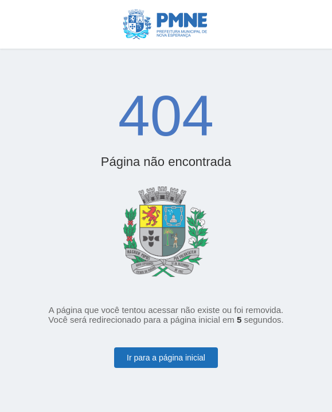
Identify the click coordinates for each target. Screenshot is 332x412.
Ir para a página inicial (166, 357)
